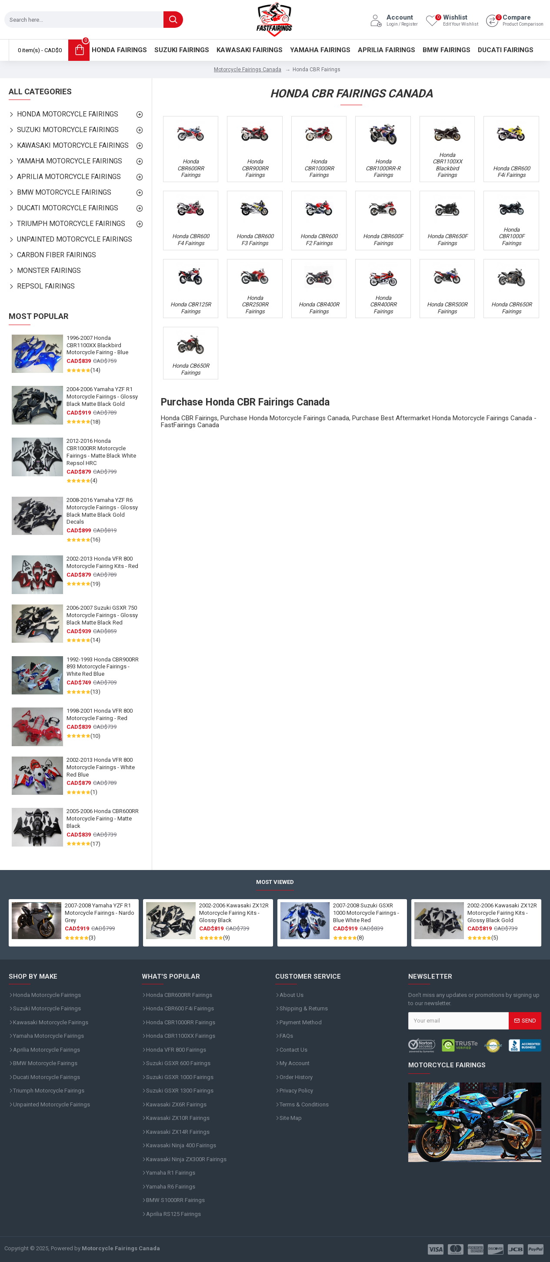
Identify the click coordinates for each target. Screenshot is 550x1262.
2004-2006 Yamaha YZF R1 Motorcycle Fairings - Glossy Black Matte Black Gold (102, 396)
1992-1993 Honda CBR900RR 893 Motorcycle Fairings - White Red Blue (103, 666)
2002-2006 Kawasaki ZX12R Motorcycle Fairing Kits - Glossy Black (234, 912)
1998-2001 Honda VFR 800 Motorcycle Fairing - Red (100, 714)
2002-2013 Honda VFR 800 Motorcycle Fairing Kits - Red (102, 562)
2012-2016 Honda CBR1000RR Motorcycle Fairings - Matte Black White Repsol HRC (101, 452)
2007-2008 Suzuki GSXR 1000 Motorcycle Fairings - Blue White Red (366, 912)
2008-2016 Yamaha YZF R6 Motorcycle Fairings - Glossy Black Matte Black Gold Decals (102, 511)
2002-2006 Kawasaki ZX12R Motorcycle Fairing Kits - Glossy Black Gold (502, 912)
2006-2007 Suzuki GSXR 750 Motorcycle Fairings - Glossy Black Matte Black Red (102, 615)
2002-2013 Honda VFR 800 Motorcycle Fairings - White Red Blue (101, 767)
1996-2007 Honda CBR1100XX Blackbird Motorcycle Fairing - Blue (97, 345)
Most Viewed (275, 882)
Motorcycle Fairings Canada (247, 69)
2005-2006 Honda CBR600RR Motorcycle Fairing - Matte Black (103, 818)
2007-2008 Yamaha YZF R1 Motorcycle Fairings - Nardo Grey (99, 912)
